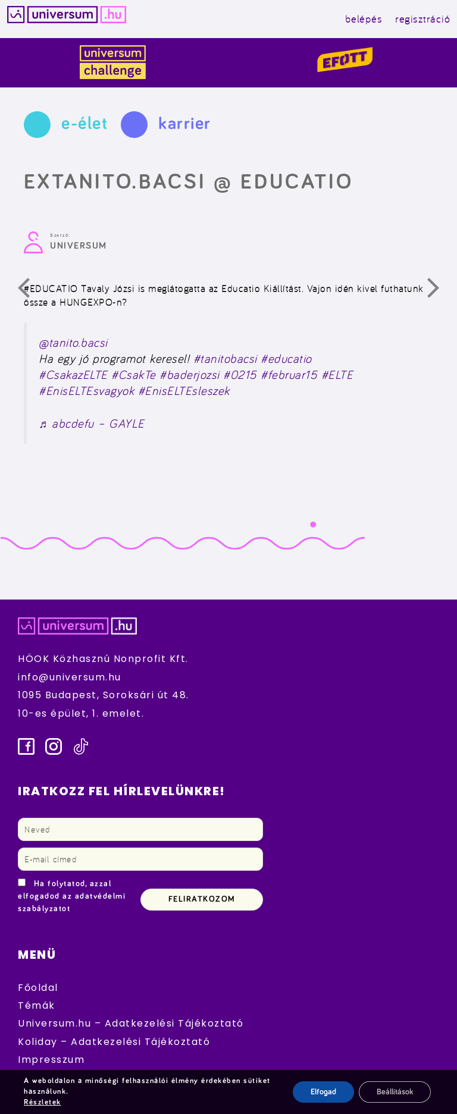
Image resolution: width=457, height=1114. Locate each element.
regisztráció (422, 18)
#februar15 (289, 375)
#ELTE (337, 375)
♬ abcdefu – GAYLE (92, 423)
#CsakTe (133, 375)
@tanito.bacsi (73, 342)
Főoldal (38, 987)
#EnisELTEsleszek (184, 391)
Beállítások (395, 1092)
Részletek (42, 1102)
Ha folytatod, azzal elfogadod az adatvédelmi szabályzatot (72, 896)
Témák (36, 1005)
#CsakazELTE (73, 375)
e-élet (84, 124)
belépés (364, 18)
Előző (31, 291)
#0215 (240, 375)
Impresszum (51, 1059)
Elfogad (323, 1092)
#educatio (286, 359)
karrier (184, 124)
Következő (440, 291)
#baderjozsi (189, 375)
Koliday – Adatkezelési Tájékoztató (114, 1042)
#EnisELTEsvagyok (86, 391)
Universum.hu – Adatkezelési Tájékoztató (131, 1023)
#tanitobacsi (225, 359)
